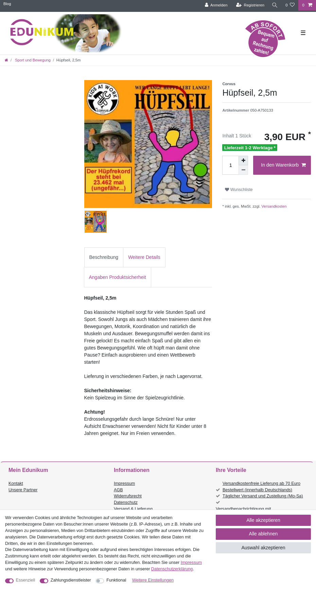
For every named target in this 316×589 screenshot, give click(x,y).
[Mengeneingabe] (230, 165)
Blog (7, 4)
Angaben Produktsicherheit (117, 277)
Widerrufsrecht (128, 496)
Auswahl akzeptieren (263, 547)
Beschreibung (104, 257)
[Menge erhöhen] (243, 160)
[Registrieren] (250, 5)
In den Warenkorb (283, 165)
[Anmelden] (216, 5)
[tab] (104, 257)
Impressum (124, 483)
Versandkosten (273, 206)
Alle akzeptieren (263, 520)
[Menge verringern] (243, 170)
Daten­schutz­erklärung (172, 569)
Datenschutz (126, 502)
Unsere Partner (22, 490)
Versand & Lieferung (133, 509)
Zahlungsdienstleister (71, 580)
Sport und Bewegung (32, 60)
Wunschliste (238, 189)
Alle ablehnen (263, 533)
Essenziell (25, 580)
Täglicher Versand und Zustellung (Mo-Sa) (263, 496)
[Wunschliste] (290, 5)
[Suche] (275, 5)
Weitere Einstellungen (153, 580)
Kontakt (15, 483)
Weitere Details (144, 257)
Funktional (116, 580)
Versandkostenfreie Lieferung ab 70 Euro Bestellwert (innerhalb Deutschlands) (261, 486)
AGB (118, 490)
